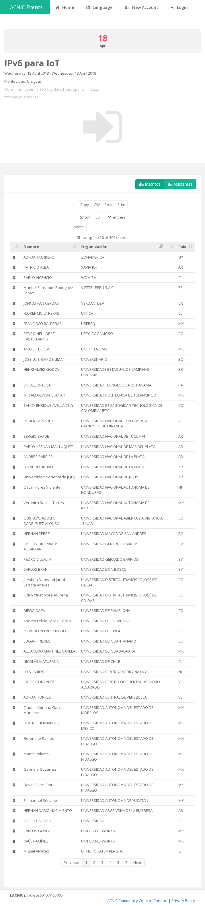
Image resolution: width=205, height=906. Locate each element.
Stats (95, 89)
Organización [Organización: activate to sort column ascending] (94, 246)
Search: (101, 227)
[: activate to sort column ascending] (15, 247)
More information (18, 89)
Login (179, 7)
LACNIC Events (25, 7)
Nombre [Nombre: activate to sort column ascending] (31, 246)
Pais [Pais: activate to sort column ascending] (182, 246)
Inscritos (150, 184)
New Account (141, 7)
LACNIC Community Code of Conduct (137, 900)
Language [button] (99, 7)
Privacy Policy (183, 900)
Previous (71, 862)
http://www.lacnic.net (21, 97)
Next (137, 862)
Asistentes (180, 184)
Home (65, 7)
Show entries (102, 217)
